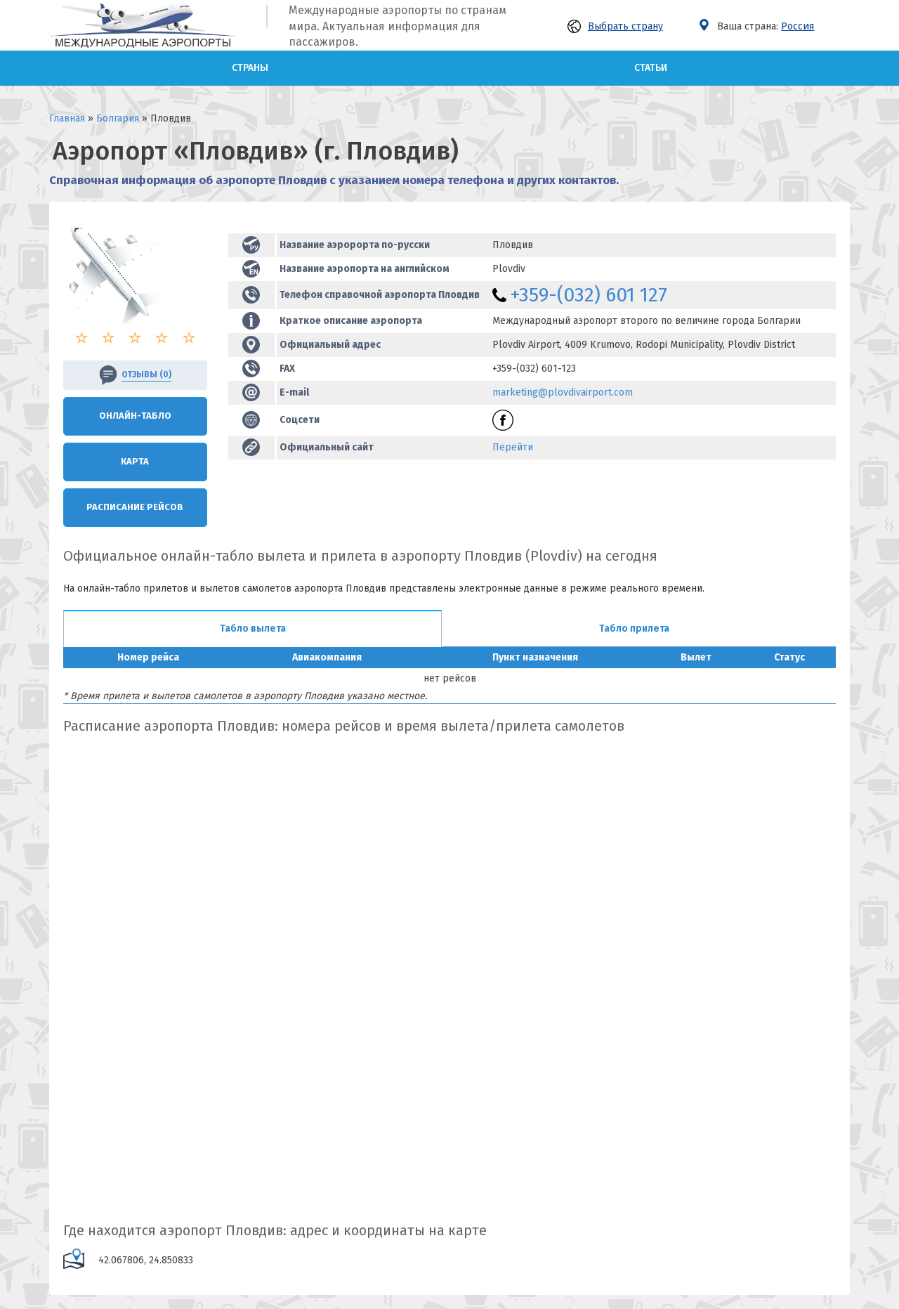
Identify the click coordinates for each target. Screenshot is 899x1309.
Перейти (512, 447)
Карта (135, 461)
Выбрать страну (615, 26)
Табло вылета (253, 628)
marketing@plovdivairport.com (562, 392)
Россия (797, 26)
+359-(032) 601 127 (588, 294)
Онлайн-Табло (135, 415)
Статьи (650, 68)
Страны (250, 68)
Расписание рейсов (134, 507)
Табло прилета (634, 628)
